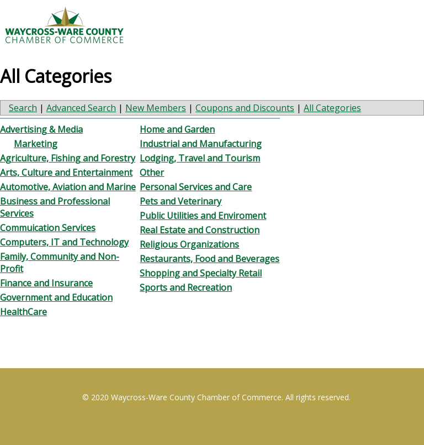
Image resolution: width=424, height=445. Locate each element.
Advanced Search (81, 108)
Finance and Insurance (46, 283)
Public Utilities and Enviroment (203, 216)
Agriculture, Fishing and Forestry (67, 158)
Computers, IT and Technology (64, 242)
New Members (155, 108)
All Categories (332, 108)
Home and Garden (177, 129)
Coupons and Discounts (244, 108)
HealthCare (23, 312)
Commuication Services (48, 228)
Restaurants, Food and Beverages (209, 259)
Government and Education (56, 297)
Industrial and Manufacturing (201, 144)
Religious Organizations (189, 244)
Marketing (35, 144)
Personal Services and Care (196, 187)
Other (152, 172)
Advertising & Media (41, 129)
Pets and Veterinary (180, 201)
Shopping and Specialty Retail (201, 273)
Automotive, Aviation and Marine (68, 187)
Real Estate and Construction (199, 230)
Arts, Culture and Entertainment (66, 172)
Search (23, 108)
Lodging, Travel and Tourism (200, 158)
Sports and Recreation (186, 287)
